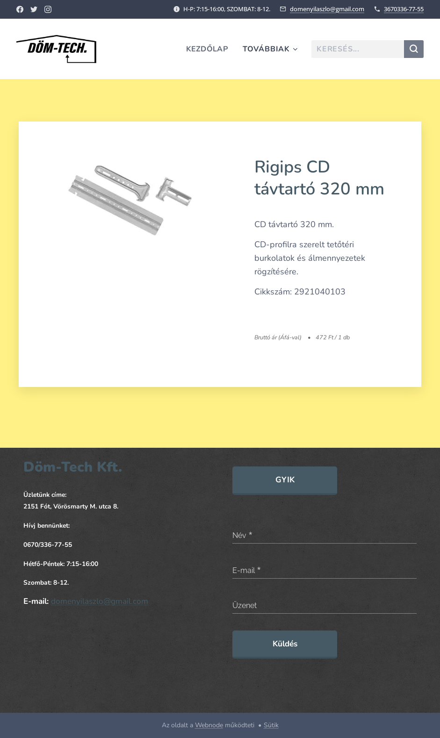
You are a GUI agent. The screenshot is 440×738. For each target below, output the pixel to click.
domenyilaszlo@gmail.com (327, 9)
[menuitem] (208, 49)
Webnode (209, 725)
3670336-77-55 (404, 9)
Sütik (271, 725)
